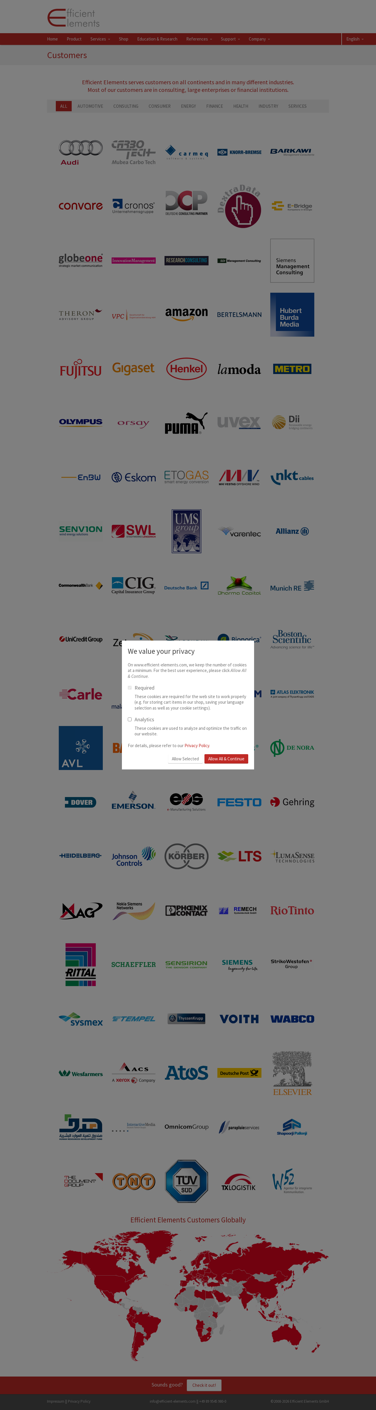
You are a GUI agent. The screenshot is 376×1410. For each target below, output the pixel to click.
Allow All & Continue (226, 759)
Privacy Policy (196, 745)
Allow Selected (185, 759)
